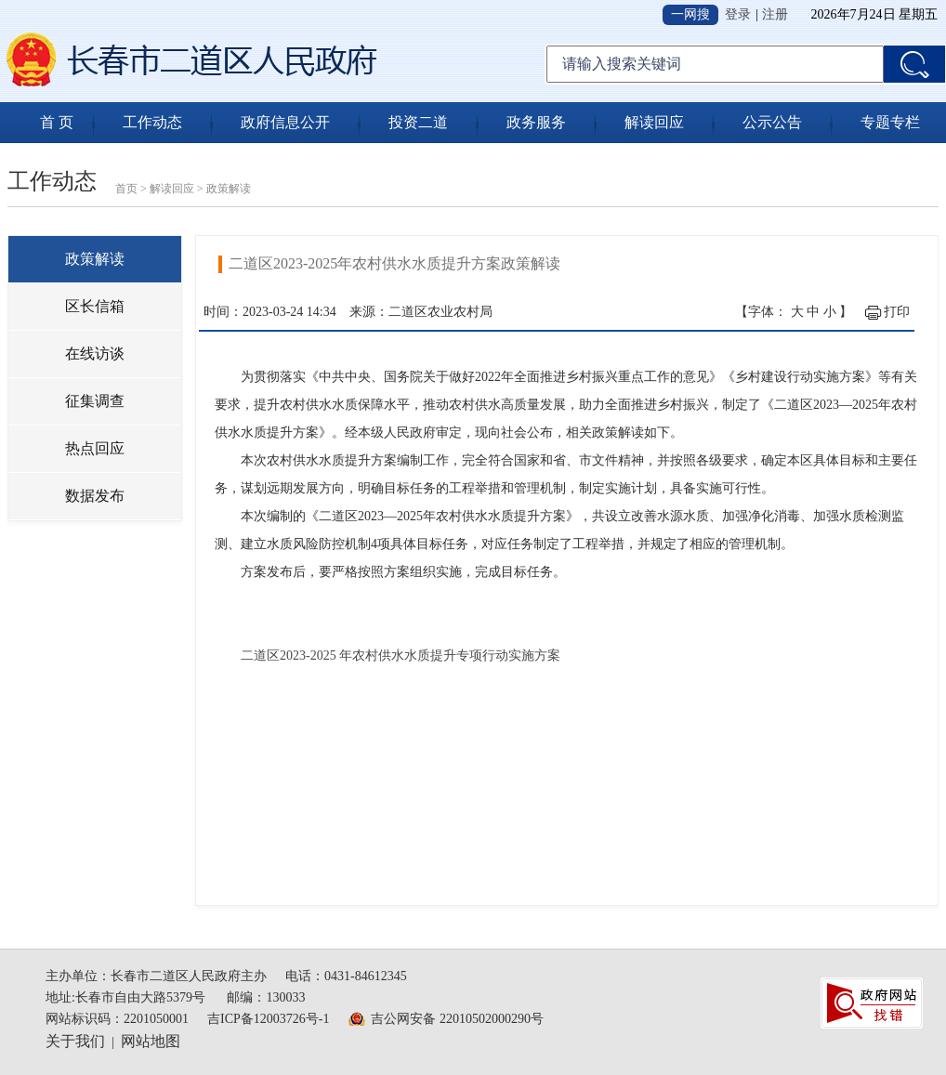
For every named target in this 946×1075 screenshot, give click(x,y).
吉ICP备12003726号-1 (268, 1019)
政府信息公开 (285, 122)
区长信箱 (95, 306)
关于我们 (75, 1041)
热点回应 (95, 448)
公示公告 (772, 122)
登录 (738, 14)
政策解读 (228, 188)
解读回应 (654, 122)
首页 (126, 188)
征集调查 (95, 401)
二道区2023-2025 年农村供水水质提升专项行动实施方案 (400, 655)
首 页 (56, 122)
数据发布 (95, 496)
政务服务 (536, 122)
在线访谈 (95, 353)
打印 (897, 312)
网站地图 (150, 1041)
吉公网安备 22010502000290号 (457, 1019)
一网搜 (690, 14)
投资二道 (418, 122)
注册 (775, 14)
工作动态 (152, 122)
